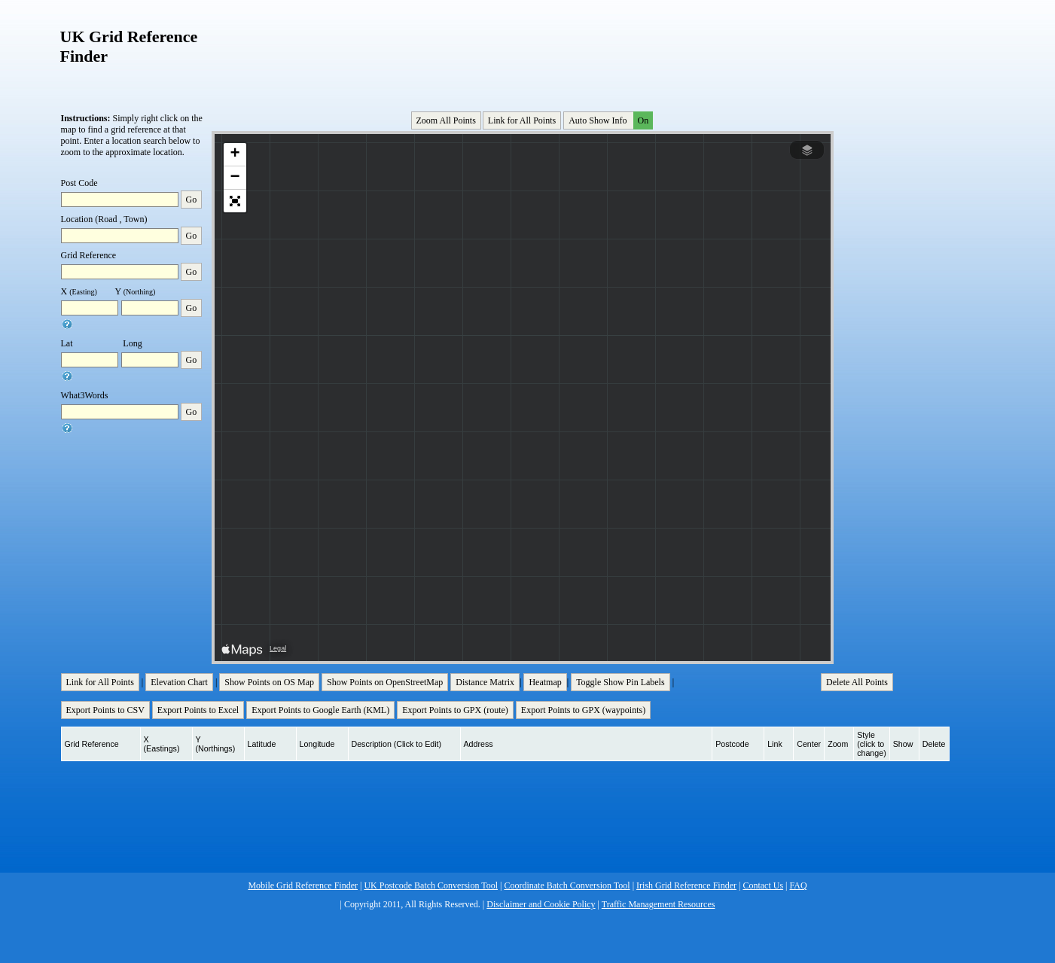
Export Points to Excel (198, 710)
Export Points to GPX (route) (455, 710)
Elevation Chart (179, 682)
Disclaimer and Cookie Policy (540, 904)
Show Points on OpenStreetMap (385, 682)
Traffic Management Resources (658, 904)
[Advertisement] (524, 52)
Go (191, 199)
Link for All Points (522, 120)
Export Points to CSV (105, 710)
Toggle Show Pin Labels (620, 682)
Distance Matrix (485, 682)
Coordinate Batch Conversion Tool (567, 885)
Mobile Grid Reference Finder (303, 885)
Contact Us (762, 885)
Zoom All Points (446, 120)
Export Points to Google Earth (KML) (320, 710)
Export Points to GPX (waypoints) (583, 710)
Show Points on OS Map (269, 682)
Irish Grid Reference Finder (686, 885)
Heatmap (545, 682)
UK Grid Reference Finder (129, 46)
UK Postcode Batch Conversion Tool (431, 885)
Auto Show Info (609, 120)
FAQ (798, 885)
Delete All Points (857, 682)
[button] (235, 154)
